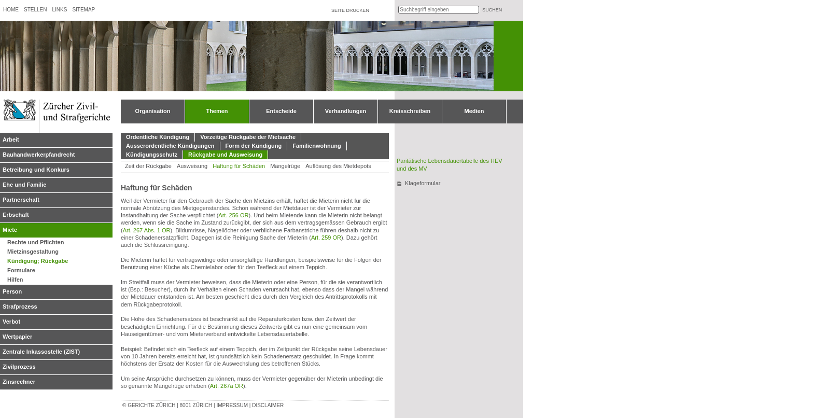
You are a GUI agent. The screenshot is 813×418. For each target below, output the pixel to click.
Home (11, 9)
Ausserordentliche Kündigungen (170, 146)
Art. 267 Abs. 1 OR (147, 230)
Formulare (21, 270)
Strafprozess (20, 306)
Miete (10, 230)
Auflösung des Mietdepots (338, 166)
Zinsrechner (19, 382)
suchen (492, 9)
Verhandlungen (345, 111)
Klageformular (422, 183)
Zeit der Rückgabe (148, 166)
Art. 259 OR (326, 237)
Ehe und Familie (24, 185)
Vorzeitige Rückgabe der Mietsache (248, 137)
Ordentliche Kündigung (157, 137)
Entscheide (281, 111)
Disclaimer (268, 405)
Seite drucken (350, 10)
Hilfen (15, 279)
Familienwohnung (316, 146)
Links (59, 9)
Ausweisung (192, 166)
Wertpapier (17, 336)
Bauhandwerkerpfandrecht (39, 154)
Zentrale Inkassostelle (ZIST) (41, 352)
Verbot (11, 321)
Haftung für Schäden (239, 166)
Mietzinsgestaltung (33, 251)
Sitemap (83, 9)
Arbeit (11, 139)
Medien (474, 111)
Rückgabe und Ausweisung (225, 154)
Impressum (232, 405)
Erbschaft (16, 215)
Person (12, 291)
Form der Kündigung (254, 146)
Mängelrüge (285, 166)
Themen (217, 111)
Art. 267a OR (226, 386)
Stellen (35, 9)
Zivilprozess (19, 367)
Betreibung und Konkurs (36, 169)
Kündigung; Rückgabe (37, 261)
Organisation (153, 111)
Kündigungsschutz (151, 154)
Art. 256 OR (233, 215)
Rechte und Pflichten (35, 242)
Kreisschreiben (409, 111)
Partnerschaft (21, 200)
